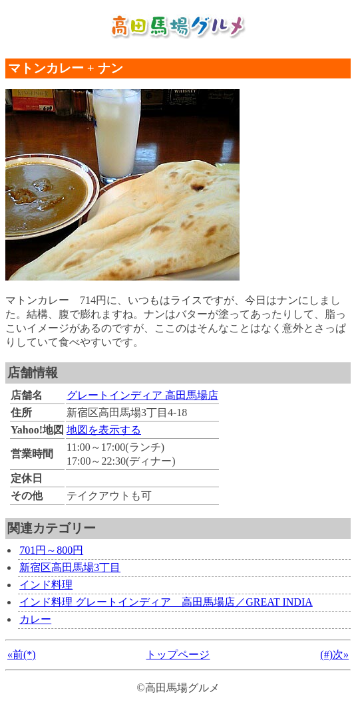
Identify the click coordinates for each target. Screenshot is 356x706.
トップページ (178, 654)
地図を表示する (104, 429)
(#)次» (334, 654)
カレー (35, 619)
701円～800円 (51, 550)
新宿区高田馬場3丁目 (69, 567)
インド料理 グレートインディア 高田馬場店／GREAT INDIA (166, 602)
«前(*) (21, 654)
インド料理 (46, 584)
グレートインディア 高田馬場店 (142, 395)
